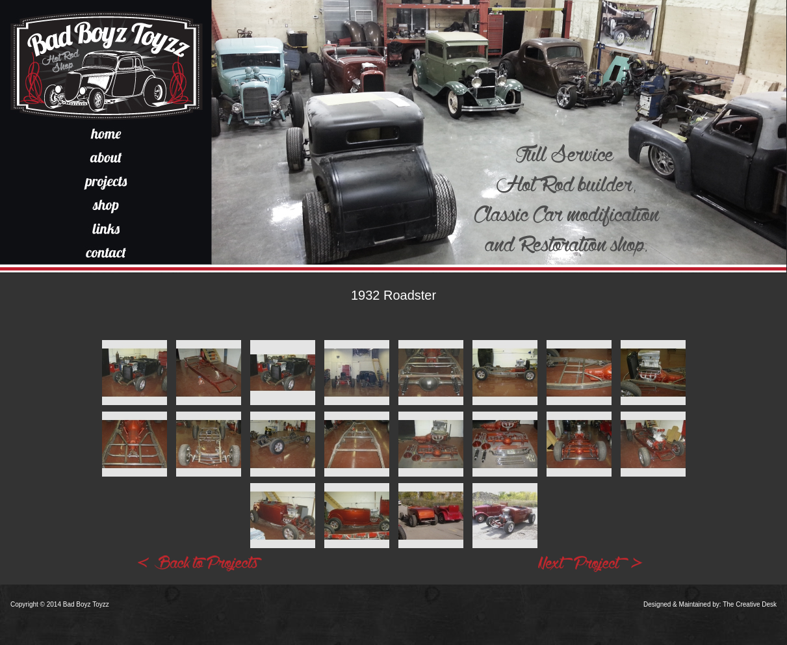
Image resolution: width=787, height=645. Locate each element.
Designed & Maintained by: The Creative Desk (710, 604)
